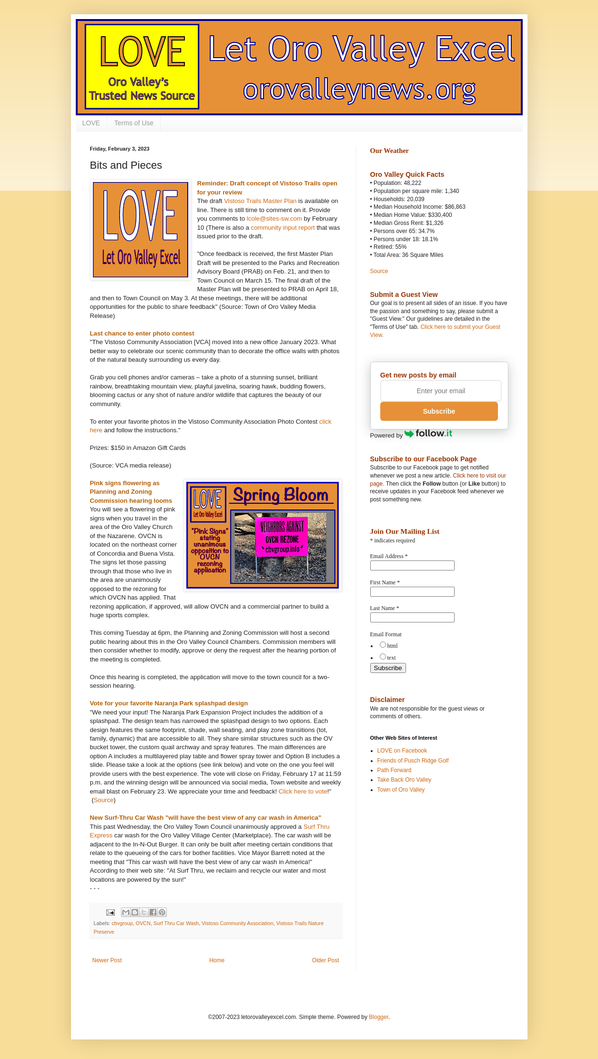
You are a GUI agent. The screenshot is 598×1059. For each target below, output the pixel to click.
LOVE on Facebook (402, 750)
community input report (283, 227)
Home (216, 960)
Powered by (411, 435)
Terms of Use (133, 123)
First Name (385, 582)
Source (104, 800)
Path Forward (394, 770)
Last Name (384, 608)
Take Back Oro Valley (404, 779)
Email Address (389, 556)
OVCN (143, 923)
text (391, 657)
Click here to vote (303, 791)
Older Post (325, 960)
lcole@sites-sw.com (274, 218)
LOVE (91, 123)
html (392, 645)
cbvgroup (121, 923)
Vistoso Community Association (237, 923)
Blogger (378, 1017)
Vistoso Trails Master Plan (260, 200)
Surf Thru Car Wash (176, 923)
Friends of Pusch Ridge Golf (413, 760)
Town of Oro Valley (401, 789)
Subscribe (439, 411)
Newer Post (107, 960)
